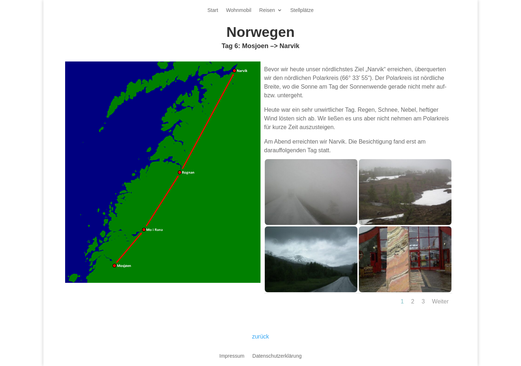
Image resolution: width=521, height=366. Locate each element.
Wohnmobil (238, 10)
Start (212, 10)
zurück (260, 336)
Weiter (440, 301)
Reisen (267, 10)
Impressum (231, 356)
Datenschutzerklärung (277, 356)
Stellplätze (302, 10)
